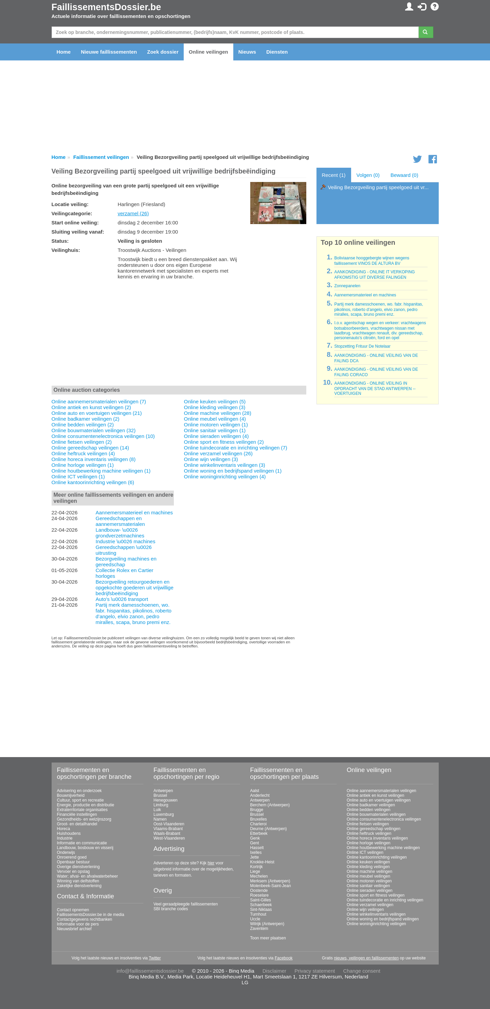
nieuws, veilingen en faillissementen (366, 958)
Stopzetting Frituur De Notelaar (362, 346)
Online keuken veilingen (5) (215, 401)
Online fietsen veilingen (368, 824)
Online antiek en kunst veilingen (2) (91, 407)
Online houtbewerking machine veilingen (383, 847)
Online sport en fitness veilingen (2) (224, 442)
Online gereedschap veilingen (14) (90, 448)
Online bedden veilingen (369, 809)
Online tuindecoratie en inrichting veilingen (385, 900)
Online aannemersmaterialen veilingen (381, 790)
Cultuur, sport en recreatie (80, 800)
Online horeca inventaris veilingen (377, 838)
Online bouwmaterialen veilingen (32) (94, 430)
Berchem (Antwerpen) (270, 805)
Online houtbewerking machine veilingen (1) (101, 471)
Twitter (155, 958)
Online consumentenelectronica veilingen (384, 819)
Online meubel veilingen (368, 876)
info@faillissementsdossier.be (150, 971)
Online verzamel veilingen (370, 904)
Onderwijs (66, 852)
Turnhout (258, 914)
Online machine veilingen (369, 871)
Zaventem (259, 928)
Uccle (255, 919)
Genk (255, 838)
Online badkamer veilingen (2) (86, 419)
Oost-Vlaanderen (168, 824)
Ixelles (256, 852)
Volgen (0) (368, 175)
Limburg (160, 805)
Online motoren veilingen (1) (216, 424)
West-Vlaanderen (169, 838)
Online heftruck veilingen (369, 833)
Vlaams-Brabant (168, 828)
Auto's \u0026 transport (121, 599)
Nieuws (247, 52)
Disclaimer (274, 971)
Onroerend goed (72, 857)
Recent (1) (334, 175)
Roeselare (259, 895)
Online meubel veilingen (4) (215, 419)
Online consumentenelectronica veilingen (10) (103, 436)
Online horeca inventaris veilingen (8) (94, 459)
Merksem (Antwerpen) (270, 881)
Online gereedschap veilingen (373, 828)
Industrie (65, 838)
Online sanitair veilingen (368, 885)
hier (210, 863)
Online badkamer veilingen (371, 805)
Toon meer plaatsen (268, 938)
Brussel (160, 795)
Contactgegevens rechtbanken (84, 919)
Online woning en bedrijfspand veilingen (383, 919)
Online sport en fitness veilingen (375, 895)
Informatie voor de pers (78, 924)
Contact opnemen (73, 909)
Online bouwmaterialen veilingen (376, 814)
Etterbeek (259, 833)
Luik (157, 809)
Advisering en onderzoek (79, 790)
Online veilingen (208, 52)
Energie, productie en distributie (85, 805)
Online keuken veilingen (368, 862)
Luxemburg (163, 814)
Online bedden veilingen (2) (83, 424)
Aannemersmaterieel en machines (134, 512)
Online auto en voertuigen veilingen (379, 800)
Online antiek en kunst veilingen (375, 795)
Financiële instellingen (77, 814)
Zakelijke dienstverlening (79, 885)
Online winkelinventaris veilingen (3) (224, 465)
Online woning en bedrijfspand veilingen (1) (233, 471)
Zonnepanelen (347, 285)
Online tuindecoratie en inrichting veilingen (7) (235, 448)
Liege (255, 871)
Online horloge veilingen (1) (83, 465)
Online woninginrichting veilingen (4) (225, 476)
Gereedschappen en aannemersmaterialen (120, 521)
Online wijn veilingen (365, 909)
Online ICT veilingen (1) (78, 476)
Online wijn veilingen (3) (211, 459)
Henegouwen (165, 800)
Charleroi (258, 824)
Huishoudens (69, 833)
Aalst (254, 790)
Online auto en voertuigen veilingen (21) (97, 413)
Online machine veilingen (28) (217, 413)
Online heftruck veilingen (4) (83, 453)
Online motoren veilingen (369, 881)
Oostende (259, 890)
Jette (254, 857)
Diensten (277, 52)
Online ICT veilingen (365, 852)
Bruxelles (258, 819)
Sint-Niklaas (261, 909)
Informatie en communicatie (82, 843)
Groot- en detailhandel (77, 824)
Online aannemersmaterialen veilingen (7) (99, 401)
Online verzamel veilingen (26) (218, 453)
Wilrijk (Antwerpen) (267, 923)
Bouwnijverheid (71, 795)
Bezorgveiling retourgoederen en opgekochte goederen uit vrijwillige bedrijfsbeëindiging (134, 587)
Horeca (63, 828)
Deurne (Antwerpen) (268, 828)
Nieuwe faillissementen (109, 52)
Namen (160, 819)
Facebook (284, 958)
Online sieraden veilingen (370, 890)
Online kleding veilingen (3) (215, 407)
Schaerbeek (261, 904)
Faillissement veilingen (101, 157)
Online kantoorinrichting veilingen (377, 857)
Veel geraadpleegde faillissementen (185, 904)
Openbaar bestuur (73, 862)
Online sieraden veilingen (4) (216, 436)
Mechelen (259, 876)
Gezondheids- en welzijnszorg (84, 819)
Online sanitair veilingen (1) (215, 430)
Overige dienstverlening (78, 866)
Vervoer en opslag (73, 871)
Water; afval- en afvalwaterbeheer (87, 876)
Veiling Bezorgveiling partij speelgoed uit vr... (378, 187)
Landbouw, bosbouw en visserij (85, 847)
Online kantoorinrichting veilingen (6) (93, 482)
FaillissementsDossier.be (106, 7)
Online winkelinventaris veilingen (376, 914)
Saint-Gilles (260, 900)
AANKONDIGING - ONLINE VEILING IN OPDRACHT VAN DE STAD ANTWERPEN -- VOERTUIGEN (374, 388)
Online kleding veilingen (368, 866)
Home (64, 52)
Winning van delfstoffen (78, 881)
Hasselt (257, 847)
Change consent (361, 971)
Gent (254, 843)
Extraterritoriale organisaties (82, 809)
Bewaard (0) (404, 175)
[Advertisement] (179, 334)
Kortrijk (256, 866)
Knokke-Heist (262, 862)
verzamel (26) (133, 213)
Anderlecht (260, 795)
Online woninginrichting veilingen (376, 923)
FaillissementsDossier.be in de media (90, 914)
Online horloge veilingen (369, 843)
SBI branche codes (170, 908)
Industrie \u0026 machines (125, 541)
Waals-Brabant (166, 833)
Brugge (257, 809)
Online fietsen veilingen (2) (82, 442)
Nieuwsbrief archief (74, 929)
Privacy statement (314, 971)
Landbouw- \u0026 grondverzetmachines (119, 532)
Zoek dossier (163, 52)
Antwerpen (163, 790)
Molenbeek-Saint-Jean (270, 885)
